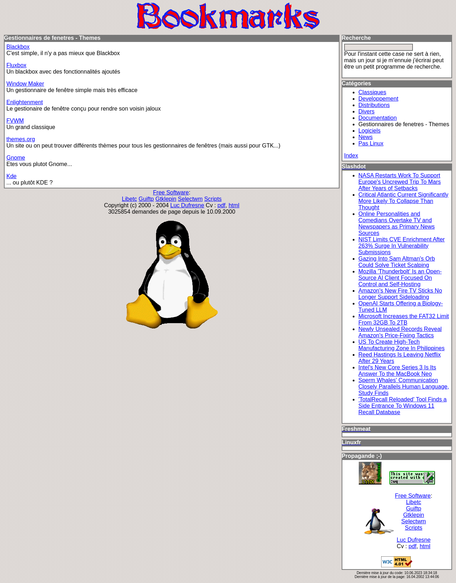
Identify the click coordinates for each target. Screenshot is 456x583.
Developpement (378, 99)
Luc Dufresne (187, 205)
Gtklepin (165, 199)
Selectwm (190, 199)
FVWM (15, 121)
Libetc (129, 199)
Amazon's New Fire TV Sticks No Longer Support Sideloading (400, 294)
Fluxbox (16, 65)
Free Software (171, 192)
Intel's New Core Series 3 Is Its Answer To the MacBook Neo (397, 370)
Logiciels (369, 131)
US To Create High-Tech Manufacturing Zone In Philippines (401, 345)
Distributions (374, 105)
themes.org (20, 139)
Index (351, 156)
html (234, 205)
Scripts (213, 199)
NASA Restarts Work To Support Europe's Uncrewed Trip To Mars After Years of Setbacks (399, 181)
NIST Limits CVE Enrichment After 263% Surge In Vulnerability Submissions (401, 245)
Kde (11, 176)
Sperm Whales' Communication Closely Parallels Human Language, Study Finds (403, 386)
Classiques (372, 92)
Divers (366, 111)
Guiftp (146, 199)
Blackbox (18, 47)
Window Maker (25, 84)
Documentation (377, 118)
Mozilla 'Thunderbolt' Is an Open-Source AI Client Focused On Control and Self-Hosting (400, 277)
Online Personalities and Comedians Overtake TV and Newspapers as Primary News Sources (396, 223)
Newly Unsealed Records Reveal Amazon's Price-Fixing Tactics (400, 332)
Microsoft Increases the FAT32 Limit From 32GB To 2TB (403, 319)
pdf (222, 205)
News (365, 137)
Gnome (15, 158)
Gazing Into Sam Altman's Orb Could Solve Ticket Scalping (396, 262)
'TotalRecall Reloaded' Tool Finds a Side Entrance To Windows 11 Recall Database (402, 405)
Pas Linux (370, 143)
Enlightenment (24, 102)
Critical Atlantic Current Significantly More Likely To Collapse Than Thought (403, 201)
